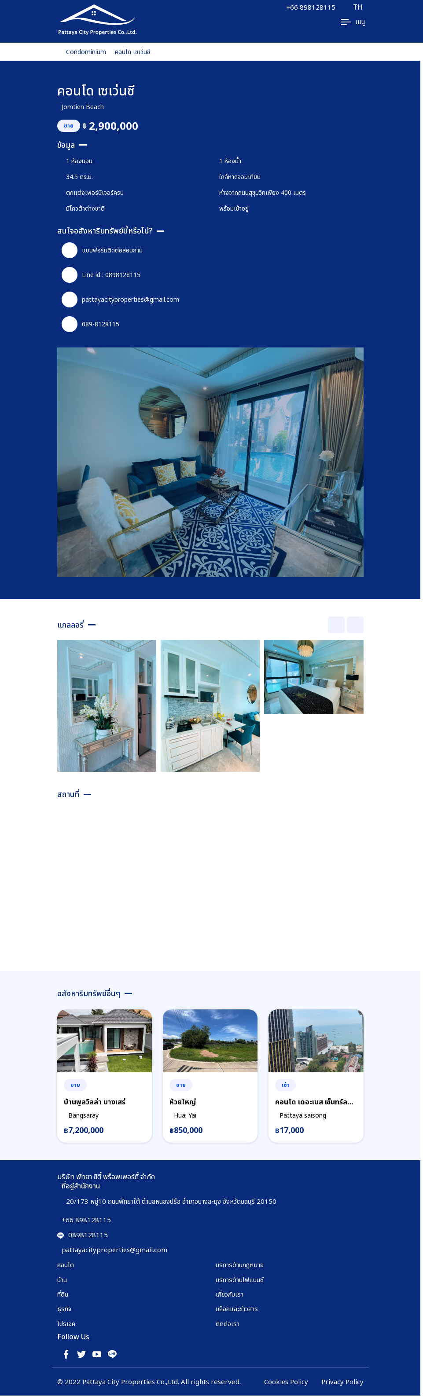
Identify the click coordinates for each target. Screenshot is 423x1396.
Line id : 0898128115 (101, 275)
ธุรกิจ (64, 1309)
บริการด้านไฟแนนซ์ (240, 1279)
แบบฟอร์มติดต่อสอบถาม (102, 250)
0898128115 (82, 1235)
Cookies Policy (286, 1382)
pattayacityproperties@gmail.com (120, 299)
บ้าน (62, 1279)
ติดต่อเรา (227, 1323)
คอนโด (65, 1265)
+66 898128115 (310, 7)
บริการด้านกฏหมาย (240, 1265)
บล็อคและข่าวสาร (237, 1309)
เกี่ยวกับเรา (229, 1294)
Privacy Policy (342, 1382)
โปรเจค (66, 1323)
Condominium (86, 52)
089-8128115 (90, 324)
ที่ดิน (63, 1294)
